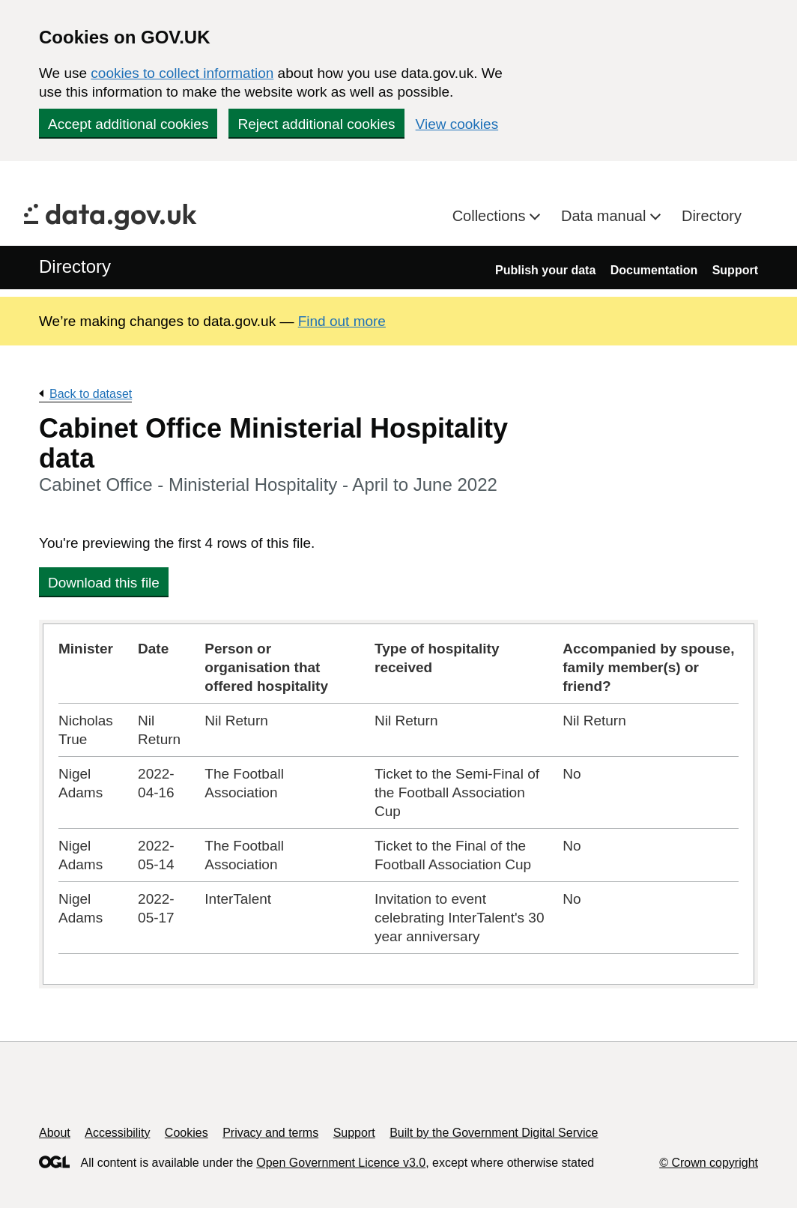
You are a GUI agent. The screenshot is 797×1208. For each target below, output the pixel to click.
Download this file (104, 583)
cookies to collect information (182, 73)
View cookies (457, 124)
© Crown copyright (708, 1162)
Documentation (653, 270)
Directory (712, 216)
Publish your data (545, 270)
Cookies (186, 1132)
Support (735, 270)
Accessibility (117, 1132)
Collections (491, 216)
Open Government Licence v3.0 (340, 1162)
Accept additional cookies (128, 124)
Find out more (342, 321)
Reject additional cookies (316, 124)
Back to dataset (90, 393)
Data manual (605, 216)
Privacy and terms (270, 1132)
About (54, 1132)
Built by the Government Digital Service (494, 1132)
